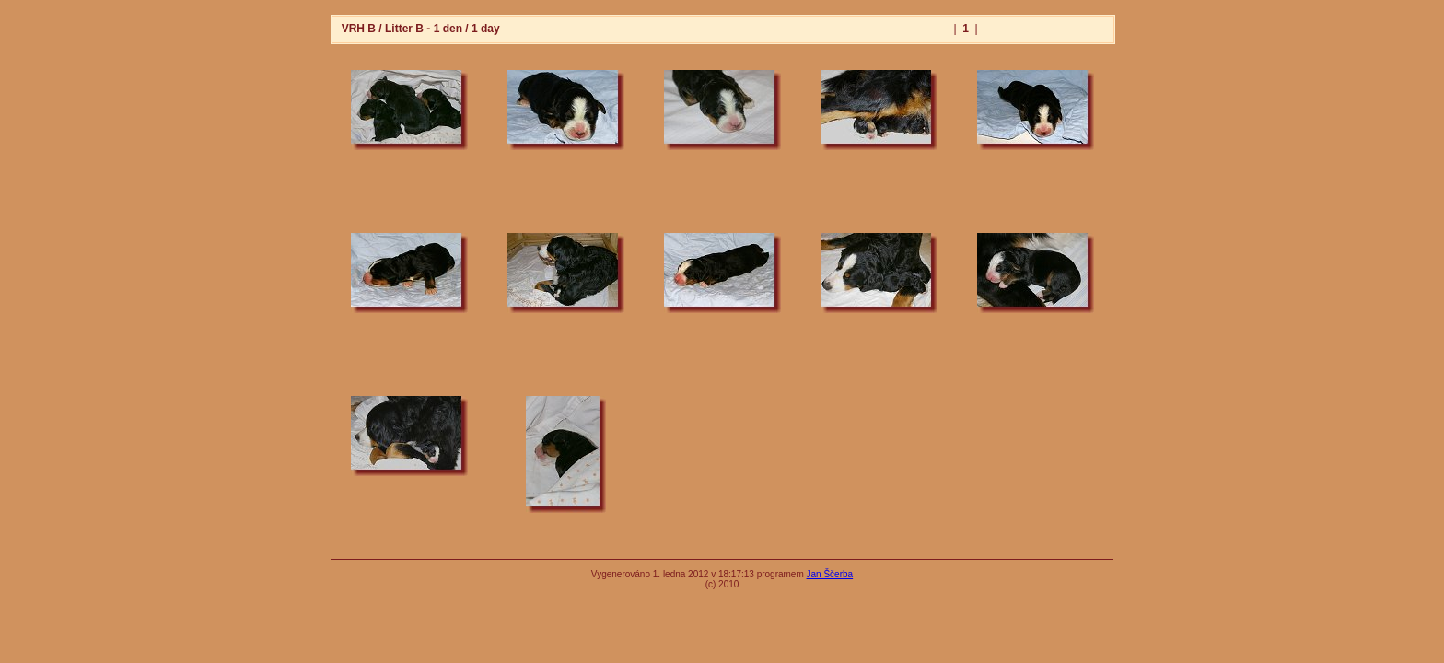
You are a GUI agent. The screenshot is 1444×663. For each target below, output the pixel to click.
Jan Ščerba (830, 574)
